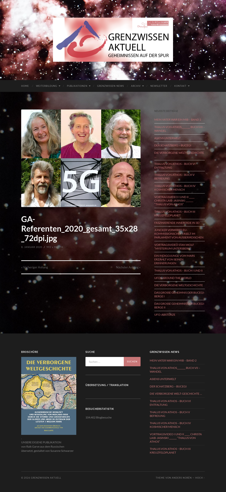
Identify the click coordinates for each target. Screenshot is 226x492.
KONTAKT (180, 85)
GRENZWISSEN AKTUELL (46, 477)
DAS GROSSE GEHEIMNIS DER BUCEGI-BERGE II (179, 305)
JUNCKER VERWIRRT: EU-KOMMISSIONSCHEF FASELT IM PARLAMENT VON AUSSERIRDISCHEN (178, 233)
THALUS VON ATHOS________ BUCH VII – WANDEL (179, 128)
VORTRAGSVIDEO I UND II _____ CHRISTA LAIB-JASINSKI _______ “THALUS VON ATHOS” (174, 200)
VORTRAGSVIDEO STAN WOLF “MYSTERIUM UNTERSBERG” (174, 246)
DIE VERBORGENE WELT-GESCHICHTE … (179, 154)
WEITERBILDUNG (46, 85)
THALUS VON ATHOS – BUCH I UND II (178, 270)
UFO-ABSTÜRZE (164, 314)
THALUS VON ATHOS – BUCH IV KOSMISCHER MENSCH (174, 187)
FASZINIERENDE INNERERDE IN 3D (176, 222)
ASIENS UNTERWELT (167, 138)
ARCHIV (136, 85)
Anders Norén (182, 477)
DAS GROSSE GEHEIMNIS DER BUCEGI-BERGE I (179, 294)
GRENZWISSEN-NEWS (110, 85)
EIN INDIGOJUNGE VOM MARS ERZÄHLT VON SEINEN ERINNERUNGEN (174, 259)
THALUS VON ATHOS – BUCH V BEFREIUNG (174, 176)
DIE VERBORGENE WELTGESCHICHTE (178, 285)
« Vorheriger (34, 267)
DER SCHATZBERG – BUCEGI (172, 145)
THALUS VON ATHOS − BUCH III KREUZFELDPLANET (174, 213)
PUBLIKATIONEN (77, 85)
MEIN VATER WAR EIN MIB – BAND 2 (177, 119)
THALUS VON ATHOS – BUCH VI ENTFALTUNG (174, 165)
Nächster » (128, 267)
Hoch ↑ (200, 477)
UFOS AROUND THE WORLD (172, 278)
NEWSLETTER (158, 85)
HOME (25, 85)
